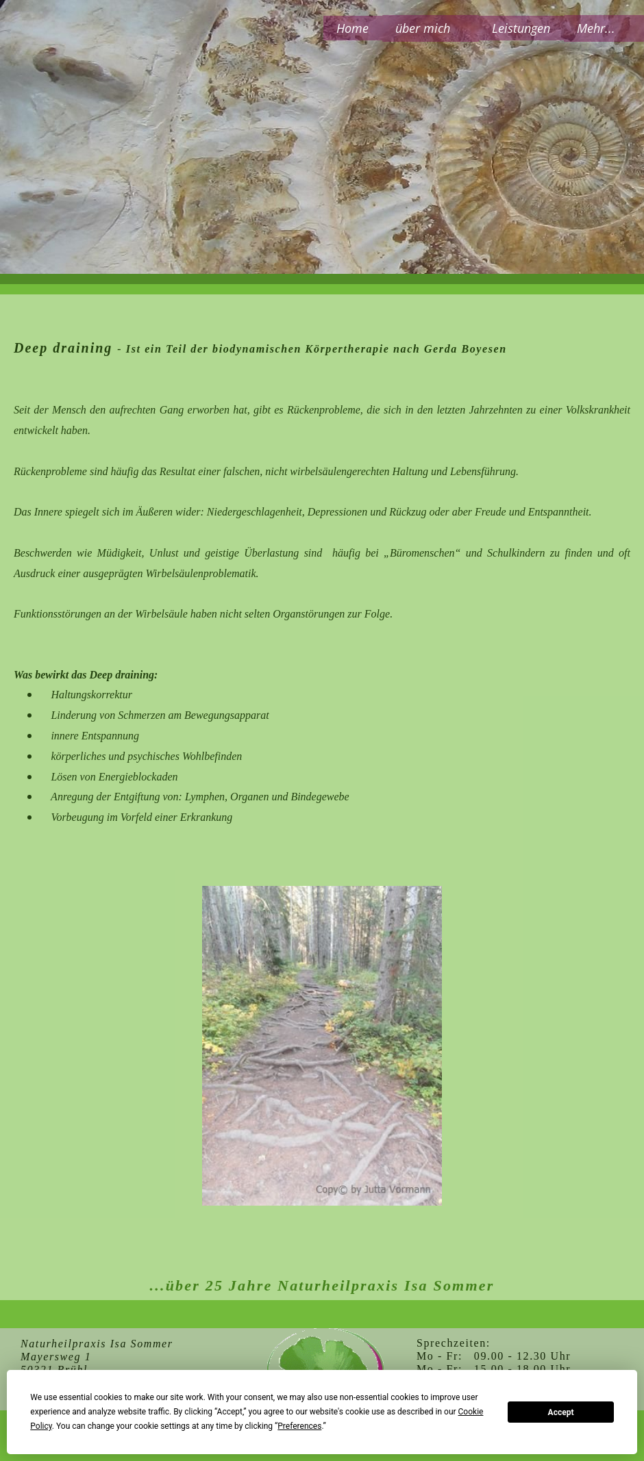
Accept (561, 1412)
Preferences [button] (299, 1426)
